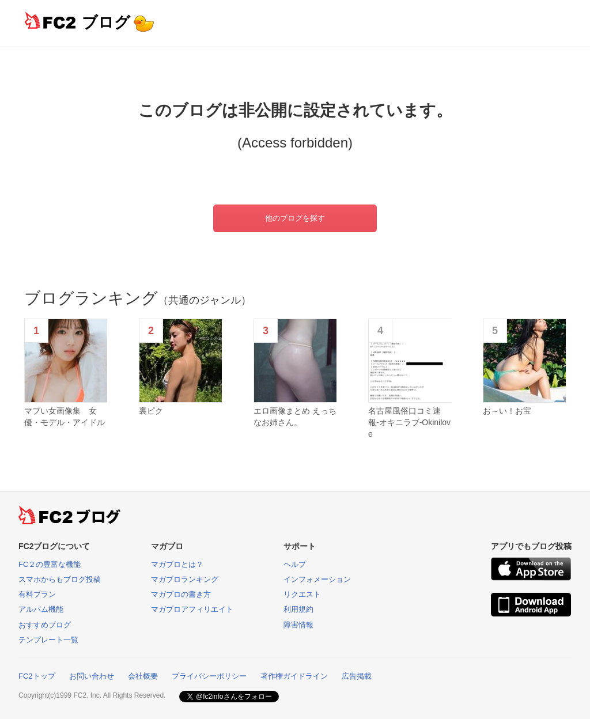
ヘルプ (294, 564)
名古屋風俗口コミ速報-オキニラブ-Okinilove (409, 422)
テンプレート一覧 (48, 639)
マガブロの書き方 (181, 594)
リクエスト (302, 594)
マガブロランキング (184, 579)
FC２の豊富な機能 (49, 564)
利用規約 (298, 609)
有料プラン (37, 594)
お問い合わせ (91, 676)
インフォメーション (317, 579)
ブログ (106, 22)
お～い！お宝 (507, 410)
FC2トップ (36, 676)
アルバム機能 (40, 609)
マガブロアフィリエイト (192, 609)
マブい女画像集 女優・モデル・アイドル (64, 416)
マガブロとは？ (177, 564)
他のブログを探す (295, 218)
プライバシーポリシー (209, 676)
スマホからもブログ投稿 (59, 579)
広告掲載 (357, 676)
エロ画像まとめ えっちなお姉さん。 (295, 416)
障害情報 (298, 624)
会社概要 (143, 676)
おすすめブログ (44, 624)
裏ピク (151, 410)
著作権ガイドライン (294, 676)
